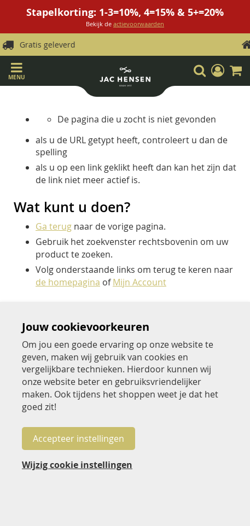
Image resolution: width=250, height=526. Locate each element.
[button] (217, 70)
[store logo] (125, 78)
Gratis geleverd (134, 44)
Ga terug (54, 226)
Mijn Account (139, 282)
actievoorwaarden (138, 24)
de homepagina (68, 282)
